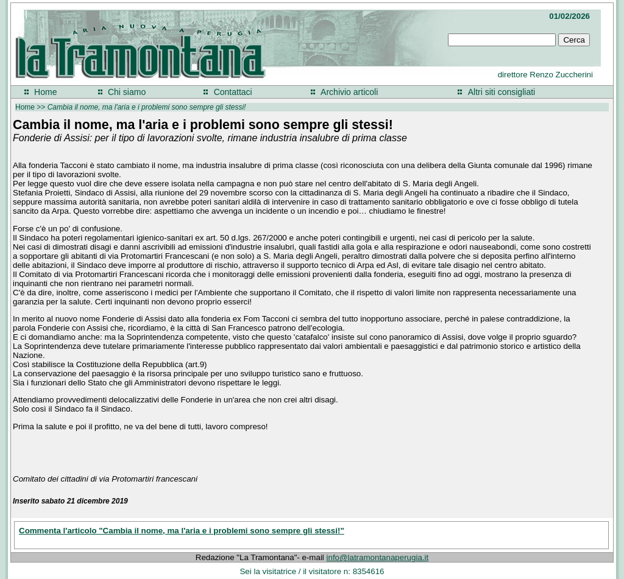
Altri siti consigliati (501, 92)
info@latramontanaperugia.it (378, 557)
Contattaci (233, 92)
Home (45, 92)
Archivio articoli (349, 92)
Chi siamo (127, 92)
